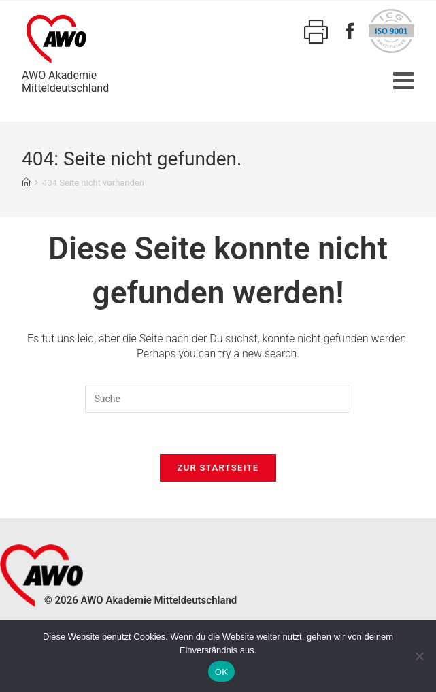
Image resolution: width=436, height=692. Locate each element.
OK (221, 672)
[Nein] (419, 656)
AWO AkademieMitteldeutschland (65, 52)
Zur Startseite (218, 468)
